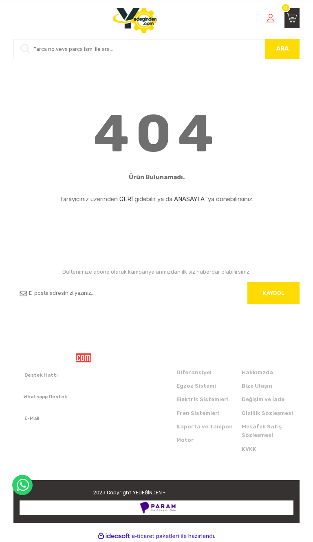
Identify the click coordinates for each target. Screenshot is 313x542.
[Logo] (134, 20)
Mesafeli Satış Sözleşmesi (262, 431)
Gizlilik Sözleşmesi (267, 413)
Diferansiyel (194, 372)
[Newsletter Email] (156, 293)
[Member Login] (270, 18)
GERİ (126, 199)
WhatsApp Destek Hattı (22, 485)
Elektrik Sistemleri (202, 399)
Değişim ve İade (263, 399)
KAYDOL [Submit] (273, 293)
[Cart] (292, 18)
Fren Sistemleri (198, 413)
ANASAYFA (189, 199)
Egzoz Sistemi (196, 386)
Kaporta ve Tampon (204, 427)
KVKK (249, 449)
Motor (185, 440)
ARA (282, 48)
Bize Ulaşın (257, 386)
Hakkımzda (257, 372)
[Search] (156, 49)
